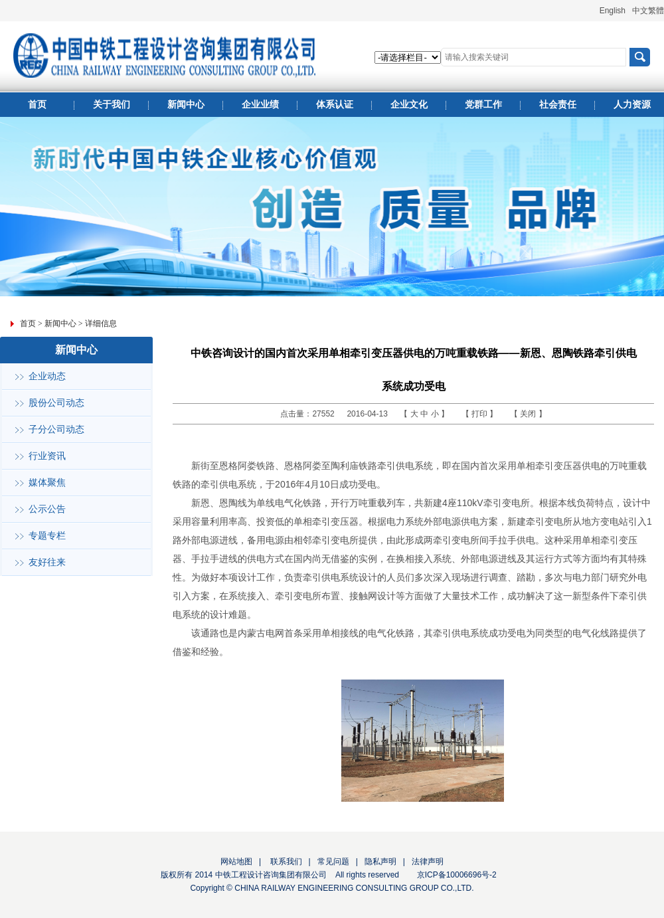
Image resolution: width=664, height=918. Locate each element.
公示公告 (47, 509)
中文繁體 (648, 10)
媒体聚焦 (47, 483)
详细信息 (101, 323)
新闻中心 (60, 323)
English (612, 10)
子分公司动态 (56, 429)
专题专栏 (47, 536)
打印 (480, 413)
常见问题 (333, 861)
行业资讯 (47, 456)
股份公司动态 (56, 403)
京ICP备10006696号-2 (457, 874)
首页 (28, 323)
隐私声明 (380, 861)
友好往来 (47, 562)
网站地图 (236, 861)
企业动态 (47, 376)
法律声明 (428, 861)
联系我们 (284, 861)
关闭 (529, 413)
